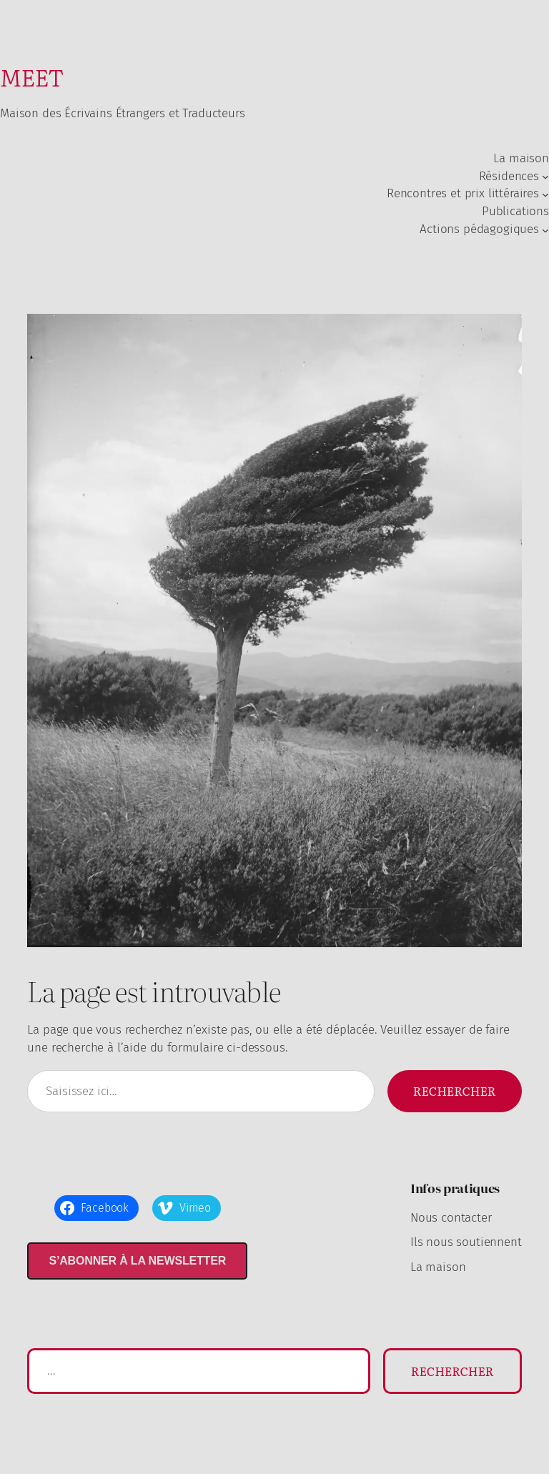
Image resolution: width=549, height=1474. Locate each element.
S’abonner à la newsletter (137, 1261)
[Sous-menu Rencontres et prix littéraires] (545, 194)
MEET (32, 77)
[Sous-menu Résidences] (545, 176)
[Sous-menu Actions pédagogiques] (545, 229)
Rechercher (454, 1090)
